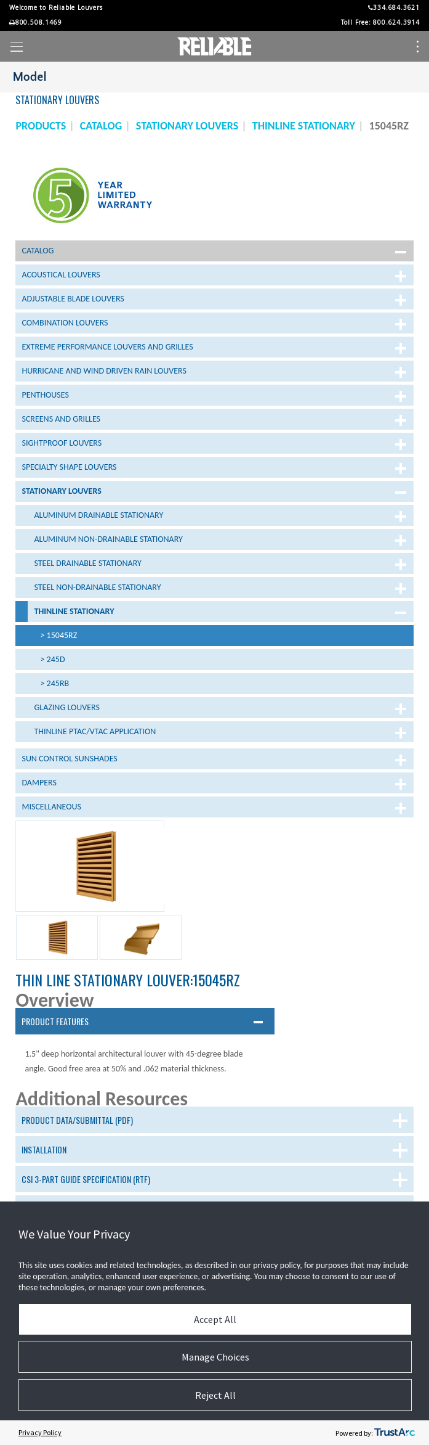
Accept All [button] (215, 1319)
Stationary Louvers (61, 491)
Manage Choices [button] (215, 1357)
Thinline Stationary (74, 611)
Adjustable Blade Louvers (73, 298)
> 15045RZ (58, 635)
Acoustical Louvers (61, 274)
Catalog (38, 250)
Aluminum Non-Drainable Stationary (108, 539)
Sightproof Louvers (62, 443)
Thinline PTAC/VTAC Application (95, 731)
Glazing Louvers (66, 707)
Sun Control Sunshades (69, 758)
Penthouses (45, 395)
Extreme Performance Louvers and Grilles (107, 347)
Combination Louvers (65, 322)
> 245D (52, 659)
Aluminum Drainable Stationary (98, 515)
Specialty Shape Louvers (69, 467)
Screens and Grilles (61, 419)
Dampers (39, 782)
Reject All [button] (215, 1395)
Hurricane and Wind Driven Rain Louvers (104, 371)
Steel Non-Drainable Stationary (97, 587)
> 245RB (54, 683)
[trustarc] (394, 1432)
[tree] (214, 530)
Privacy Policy (40, 1432)
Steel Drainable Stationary (87, 563)
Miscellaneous (51, 806)
